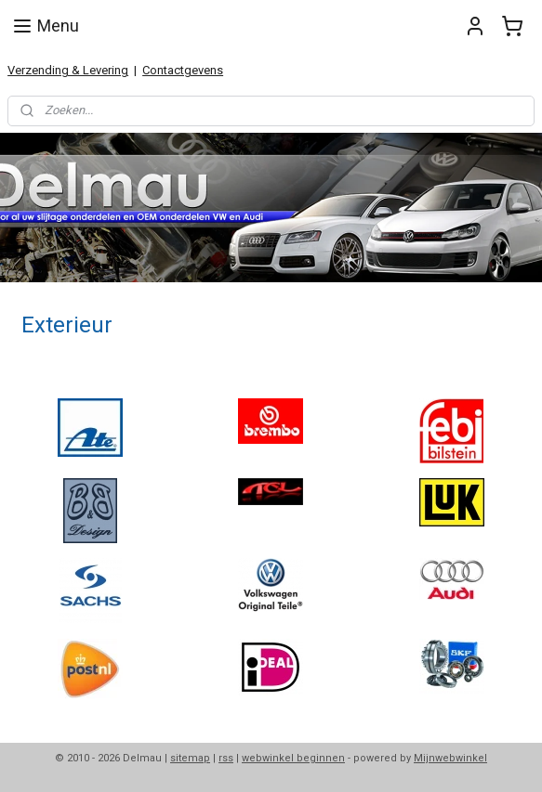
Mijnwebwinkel (450, 758)
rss (225, 758)
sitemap (190, 758)
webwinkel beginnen (293, 758)
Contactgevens (182, 70)
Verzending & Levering (67, 70)
